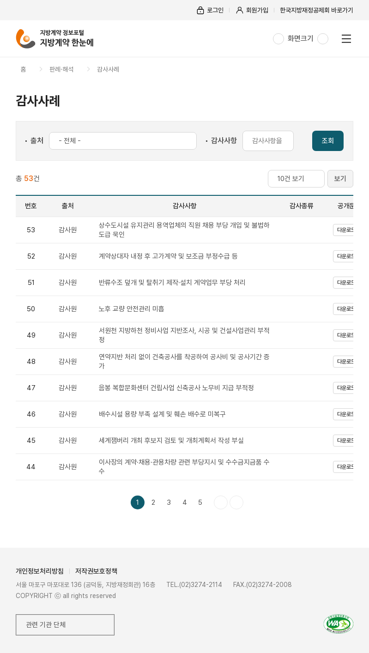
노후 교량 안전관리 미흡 (131, 309)
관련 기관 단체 (46, 625)
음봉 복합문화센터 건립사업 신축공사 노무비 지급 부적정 (176, 388)
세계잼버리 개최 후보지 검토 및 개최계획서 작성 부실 (171, 440)
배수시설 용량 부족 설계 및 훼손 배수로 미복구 (162, 414)
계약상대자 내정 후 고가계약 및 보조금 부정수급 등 (168, 256)
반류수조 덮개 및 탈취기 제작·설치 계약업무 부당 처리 (172, 282)
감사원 (68, 230)
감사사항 (224, 140)
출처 (36, 140)
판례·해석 (61, 69)
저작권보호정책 (96, 571)
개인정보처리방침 (40, 571)
